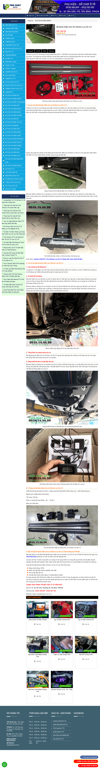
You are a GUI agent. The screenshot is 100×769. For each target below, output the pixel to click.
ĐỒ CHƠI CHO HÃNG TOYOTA (13, 122)
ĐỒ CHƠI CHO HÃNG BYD (12, 95)
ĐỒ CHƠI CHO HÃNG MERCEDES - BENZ (14, 160)
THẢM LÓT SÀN (9, 65)
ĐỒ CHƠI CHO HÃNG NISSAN (13, 165)
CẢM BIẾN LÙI (9, 92)
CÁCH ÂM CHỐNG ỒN (11, 172)
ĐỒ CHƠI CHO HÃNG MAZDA (13, 108)
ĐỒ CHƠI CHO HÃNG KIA (12, 119)
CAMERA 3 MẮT (10, 38)
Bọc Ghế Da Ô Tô (58, 739)
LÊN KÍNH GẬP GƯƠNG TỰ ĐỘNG (14, 179)
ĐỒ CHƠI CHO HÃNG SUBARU (13, 145)
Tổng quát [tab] (30, 51)
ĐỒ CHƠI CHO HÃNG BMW (12, 149)
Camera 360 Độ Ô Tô (59, 721)
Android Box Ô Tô (58, 732)
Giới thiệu (62, 15)
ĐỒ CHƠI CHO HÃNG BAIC (12, 105)
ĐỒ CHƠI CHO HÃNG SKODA (13, 112)
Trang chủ (30, 15)
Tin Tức (54, 15)
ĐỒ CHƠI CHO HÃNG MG (12, 125)
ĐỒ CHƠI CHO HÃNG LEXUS (13, 155)
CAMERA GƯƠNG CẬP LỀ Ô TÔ (13, 88)
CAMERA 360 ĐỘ (10, 42)
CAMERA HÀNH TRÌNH (11, 28)
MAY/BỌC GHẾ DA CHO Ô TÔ (13, 48)
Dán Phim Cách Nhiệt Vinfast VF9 (38, 653)
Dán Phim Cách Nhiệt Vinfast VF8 (38, 688)
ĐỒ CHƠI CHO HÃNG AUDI (12, 152)
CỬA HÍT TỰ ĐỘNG (10, 68)
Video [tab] (44, 51)
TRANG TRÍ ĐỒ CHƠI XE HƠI (13, 182)
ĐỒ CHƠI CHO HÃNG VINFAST (13, 98)
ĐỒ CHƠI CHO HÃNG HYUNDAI (13, 115)
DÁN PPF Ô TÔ (9, 52)
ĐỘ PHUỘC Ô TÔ (10, 169)
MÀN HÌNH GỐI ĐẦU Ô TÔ (12, 175)
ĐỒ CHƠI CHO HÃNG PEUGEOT (13, 142)
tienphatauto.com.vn (13, 745)
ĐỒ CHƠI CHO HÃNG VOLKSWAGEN (15, 102)
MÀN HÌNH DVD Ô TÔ (11, 25)
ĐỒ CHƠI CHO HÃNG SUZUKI (13, 135)
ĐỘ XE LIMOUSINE (10, 75)
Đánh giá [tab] (51, 51)
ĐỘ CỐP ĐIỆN (9, 35)
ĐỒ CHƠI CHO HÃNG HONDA (13, 132)
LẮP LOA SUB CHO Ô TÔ (12, 82)
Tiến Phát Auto (12, 722)
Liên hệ (71, 15)
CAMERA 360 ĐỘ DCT (11, 72)
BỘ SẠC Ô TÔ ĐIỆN (10, 189)
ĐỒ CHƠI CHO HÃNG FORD (12, 129)
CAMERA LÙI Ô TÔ (10, 78)
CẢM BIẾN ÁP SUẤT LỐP (12, 45)
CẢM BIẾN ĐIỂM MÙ (10, 55)
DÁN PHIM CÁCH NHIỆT (11, 32)
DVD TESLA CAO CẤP (11, 185)
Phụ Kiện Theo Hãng (43, 15)
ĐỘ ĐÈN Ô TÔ (9, 58)
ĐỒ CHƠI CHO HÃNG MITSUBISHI (14, 139)
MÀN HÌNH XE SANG (10, 62)
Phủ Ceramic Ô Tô (58, 728)
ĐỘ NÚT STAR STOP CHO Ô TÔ (14, 85)
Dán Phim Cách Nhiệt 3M (61, 735)
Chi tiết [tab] (38, 51)
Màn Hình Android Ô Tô (60, 724)
